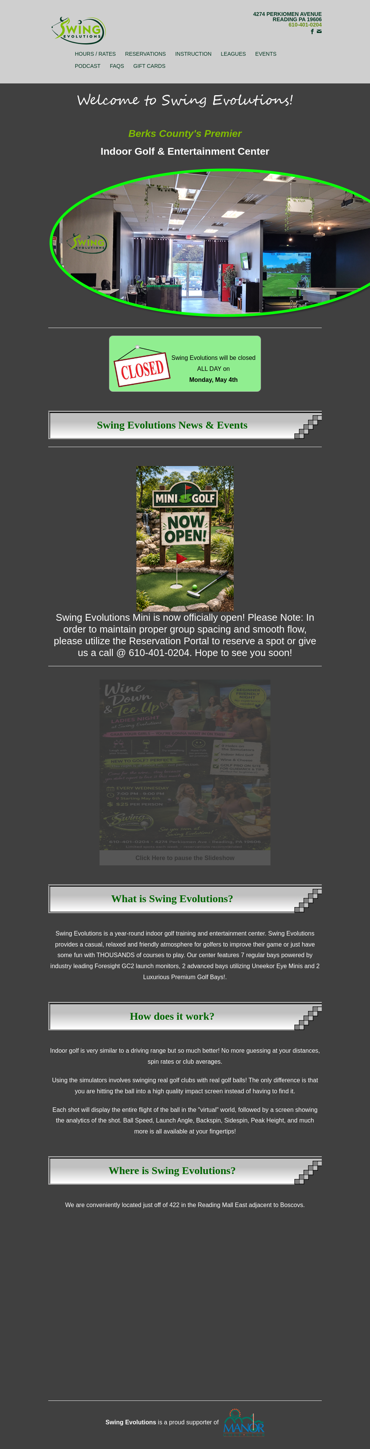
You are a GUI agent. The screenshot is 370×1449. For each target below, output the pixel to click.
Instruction (193, 54)
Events (266, 54)
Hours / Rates (95, 54)
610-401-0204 (305, 25)
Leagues (233, 54)
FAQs (117, 66)
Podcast (88, 66)
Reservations (145, 54)
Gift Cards (149, 66)
